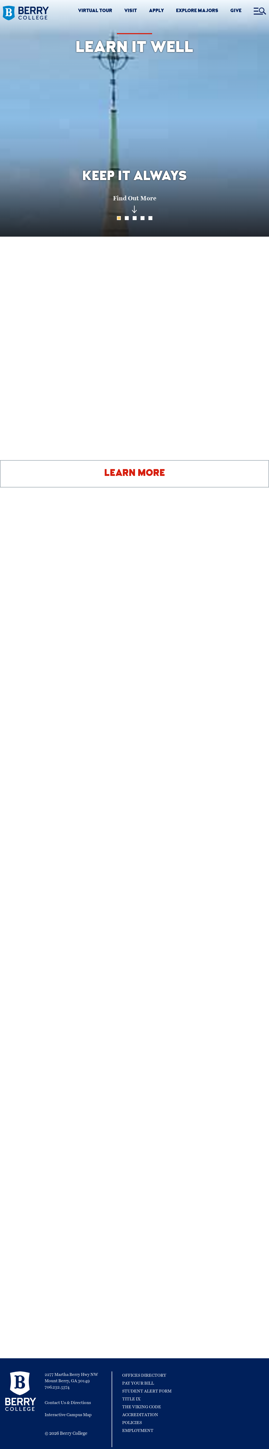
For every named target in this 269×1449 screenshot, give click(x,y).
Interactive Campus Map (68, 1415)
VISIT (130, 11)
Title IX (131, 1399)
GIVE (235, 11)
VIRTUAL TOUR (95, 11)
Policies (132, 1423)
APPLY (156, 11)
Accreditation (140, 1415)
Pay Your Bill (138, 1383)
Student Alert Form (147, 1391)
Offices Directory (144, 1375)
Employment (137, 1430)
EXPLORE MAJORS (197, 11)
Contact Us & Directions (68, 1403)
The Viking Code (141, 1407)
